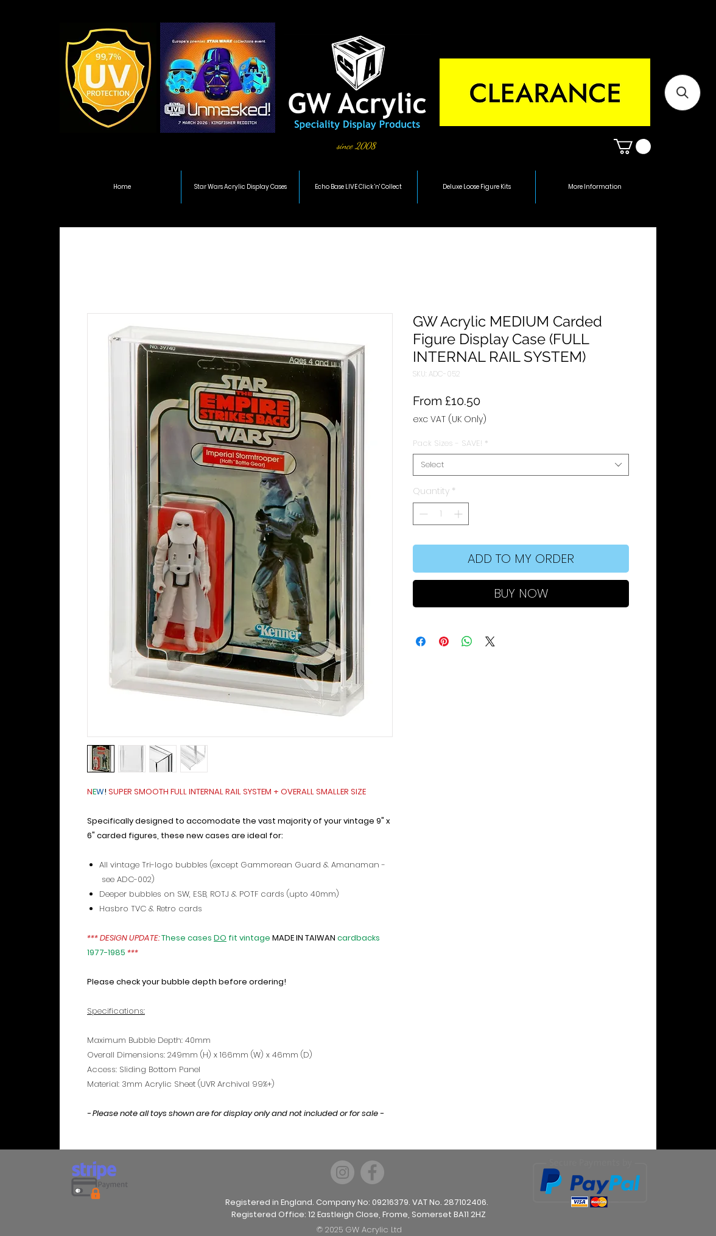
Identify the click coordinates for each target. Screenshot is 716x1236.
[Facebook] (372, 1172)
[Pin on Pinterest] (444, 641)
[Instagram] (342, 1172)
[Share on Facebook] (420, 641)
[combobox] (521, 465)
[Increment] (459, 513)
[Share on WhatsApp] (467, 641)
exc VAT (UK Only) (449, 419)
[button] (632, 146)
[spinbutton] (441, 513)
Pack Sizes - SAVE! (450, 443)
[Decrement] (422, 513)
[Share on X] (490, 641)
